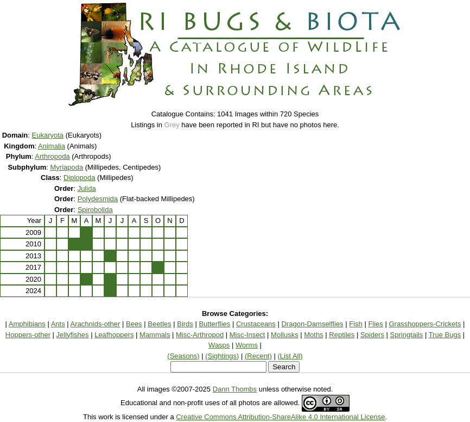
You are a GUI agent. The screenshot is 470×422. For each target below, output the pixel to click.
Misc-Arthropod (200, 335)
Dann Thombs (235, 389)
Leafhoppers (114, 335)
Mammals (154, 335)
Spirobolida (95, 210)
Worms (247, 345)
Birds (185, 324)
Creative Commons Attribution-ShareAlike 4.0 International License (280, 417)
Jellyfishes (72, 335)
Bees (134, 324)
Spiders (372, 335)
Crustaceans (256, 324)
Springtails (406, 335)
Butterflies (214, 324)
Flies (375, 324)
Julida (87, 188)
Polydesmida (98, 199)
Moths (313, 335)
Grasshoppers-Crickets (425, 324)
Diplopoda (79, 177)
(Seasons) (183, 356)
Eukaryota (48, 135)
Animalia (51, 146)
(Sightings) (222, 356)
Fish (356, 324)
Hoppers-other (27, 335)
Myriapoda (66, 167)
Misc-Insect (247, 335)
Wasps (219, 345)
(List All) (289, 356)
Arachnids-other (95, 324)
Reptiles (341, 335)
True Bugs (445, 335)
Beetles (159, 324)
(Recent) (258, 356)
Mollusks (284, 335)
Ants (58, 324)
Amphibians (27, 324)
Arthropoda (52, 156)
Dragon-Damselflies (312, 324)
